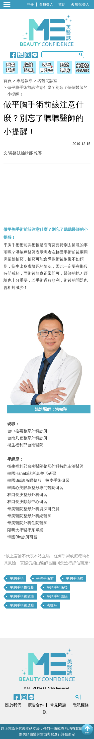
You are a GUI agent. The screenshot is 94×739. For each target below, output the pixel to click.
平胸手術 (17, 578)
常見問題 (58, 705)
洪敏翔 (52, 605)
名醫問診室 (47, 81)
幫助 (61, 4)
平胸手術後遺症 (22, 605)
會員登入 (46, 4)
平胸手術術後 (57, 587)
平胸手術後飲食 (22, 596)
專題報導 (25, 81)
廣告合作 (36, 705)
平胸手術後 (74, 578)
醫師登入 (80, 4)
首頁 (8, 81)
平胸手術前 (45, 578)
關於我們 (13, 705)
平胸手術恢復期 (22, 587)
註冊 (30, 4)
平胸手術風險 (57, 596)
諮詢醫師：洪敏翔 (51, 409)
